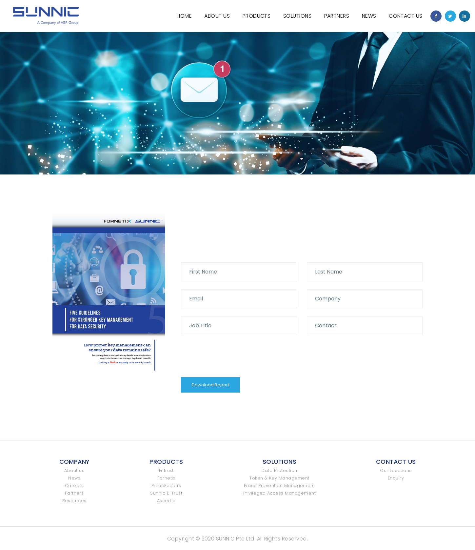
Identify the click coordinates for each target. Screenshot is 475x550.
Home (184, 16)
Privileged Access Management (279, 493)
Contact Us (406, 16)
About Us (217, 16)
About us (74, 470)
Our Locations (395, 470)
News (369, 16)
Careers (74, 485)
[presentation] (231, 356)
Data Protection (279, 470)
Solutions (297, 16)
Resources (74, 500)
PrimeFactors (166, 485)
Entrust (166, 470)
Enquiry (396, 478)
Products (257, 16)
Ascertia (166, 500)
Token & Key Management (279, 478)
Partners (336, 16)
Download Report (210, 385)
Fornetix (166, 478)
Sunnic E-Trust (166, 493)
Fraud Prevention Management (279, 485)
